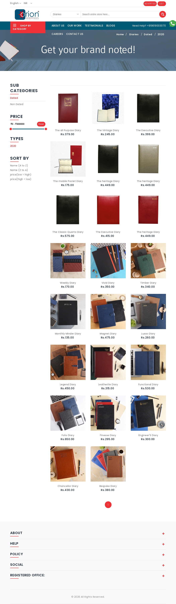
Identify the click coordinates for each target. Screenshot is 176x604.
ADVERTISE (150, 3)
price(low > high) (20, 174)
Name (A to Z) (19, 165)
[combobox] (16, 3)
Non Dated (16, 104)
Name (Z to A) (19, 170)
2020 (13, 146)
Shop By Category (22, 27)
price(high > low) (20, 179)
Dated (14, 98)
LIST (162, 3)
